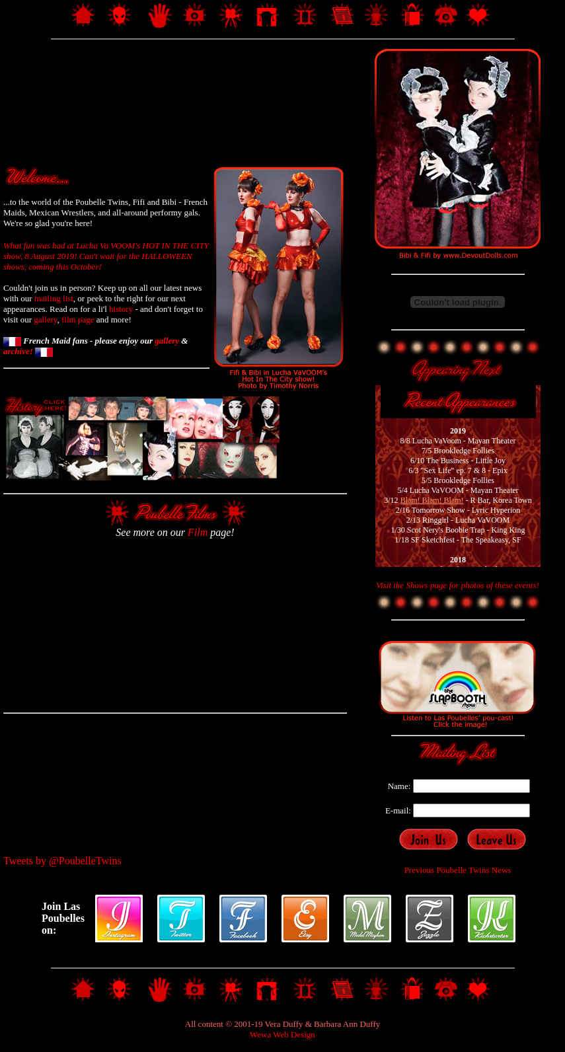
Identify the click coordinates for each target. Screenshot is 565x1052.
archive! (28, 351)
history (121, 309)
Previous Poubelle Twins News (457, 870)
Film (197, 532)
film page (77, 319)
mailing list (53, 298)
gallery (45, 319)
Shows (417, 585)
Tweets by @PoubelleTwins (62, 860)
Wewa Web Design (282, 1034)
